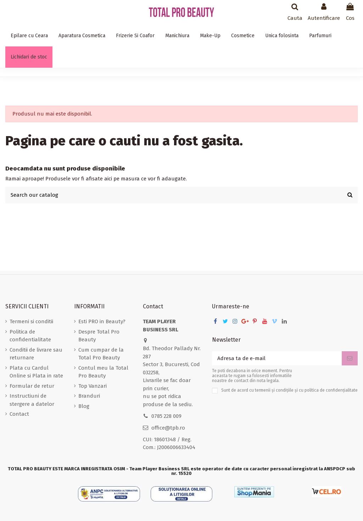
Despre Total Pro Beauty (98, 336)
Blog (83, 406)
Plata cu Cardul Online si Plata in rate (36, 372)
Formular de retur (32, 386)
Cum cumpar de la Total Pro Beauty (101, 354)
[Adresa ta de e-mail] (277, 358)
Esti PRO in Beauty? (101, 321)
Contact (19, 414)
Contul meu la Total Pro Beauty (103, 372)
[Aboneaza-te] (350, 358)
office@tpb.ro (168, 428)
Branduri (89, 396)
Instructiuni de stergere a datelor (32, 400)
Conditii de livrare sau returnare (36, 354)
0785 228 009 (166, 416)
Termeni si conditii (31, 321)
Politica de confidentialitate (30, 336)
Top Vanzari (92, 386)
